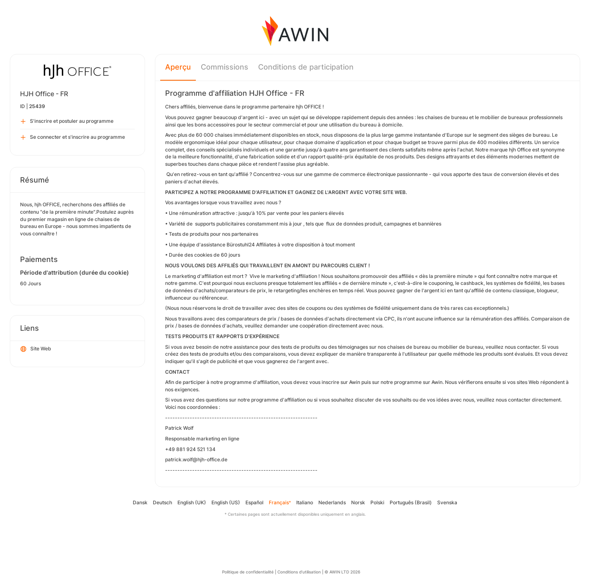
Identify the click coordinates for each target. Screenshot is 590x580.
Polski (377, 502)
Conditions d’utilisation (299, 571)
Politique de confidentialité (248, 571)
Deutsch (162, 502)
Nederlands (332, 502)
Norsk (358, 502)
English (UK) (191, 502)
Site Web (35, 349)
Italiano (304, 502)
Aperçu (178, 67)
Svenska (447, 502)
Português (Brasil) (411, 502)
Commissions (224, 67)
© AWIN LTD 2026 (342, 571)
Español (254, 502)
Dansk (140, 502)
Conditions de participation (306, 67)
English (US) (225, 502)
